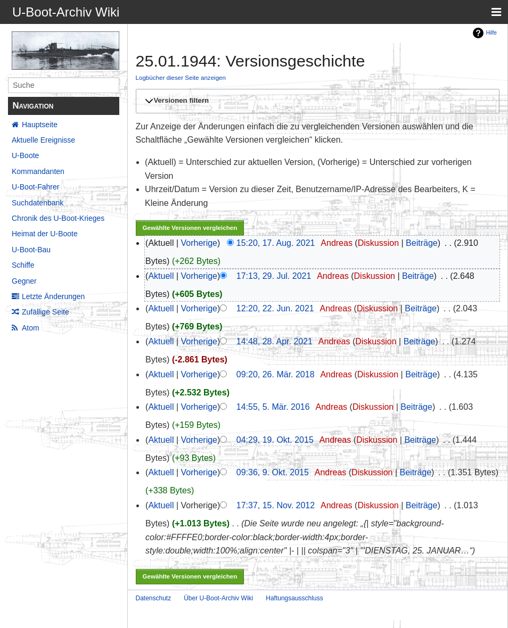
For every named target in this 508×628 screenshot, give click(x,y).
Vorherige (199, 242)
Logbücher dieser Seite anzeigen (181, 77)
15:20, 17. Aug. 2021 (275, 242)
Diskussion (378, 242)
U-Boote (25, 155)
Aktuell (161, 275)
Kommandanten (38, 171)
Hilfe (491, 33)
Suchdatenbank (37, 203)
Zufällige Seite (45, 312)
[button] (316, 101)
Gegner (24, 281)
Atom (30, 328)
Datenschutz (153, 598)
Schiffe (23, 265)
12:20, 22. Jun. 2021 (275, 308)
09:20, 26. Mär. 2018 (275, 374)
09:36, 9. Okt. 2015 (272, 472)
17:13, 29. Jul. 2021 (274, 275)
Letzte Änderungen (53, 296)
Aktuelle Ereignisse (43, 140)
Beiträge (422, 242)
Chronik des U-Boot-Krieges (58, 218)
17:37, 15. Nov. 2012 (275, 505)
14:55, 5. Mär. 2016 (273, 406)
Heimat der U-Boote (45, 233)
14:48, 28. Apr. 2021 (274, 341)
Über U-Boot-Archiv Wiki (218, 598)
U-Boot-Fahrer (35, 187)
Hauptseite (40, 124)
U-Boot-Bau (31, 249)
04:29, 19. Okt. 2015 (275, 439)
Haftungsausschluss (294, 598)
